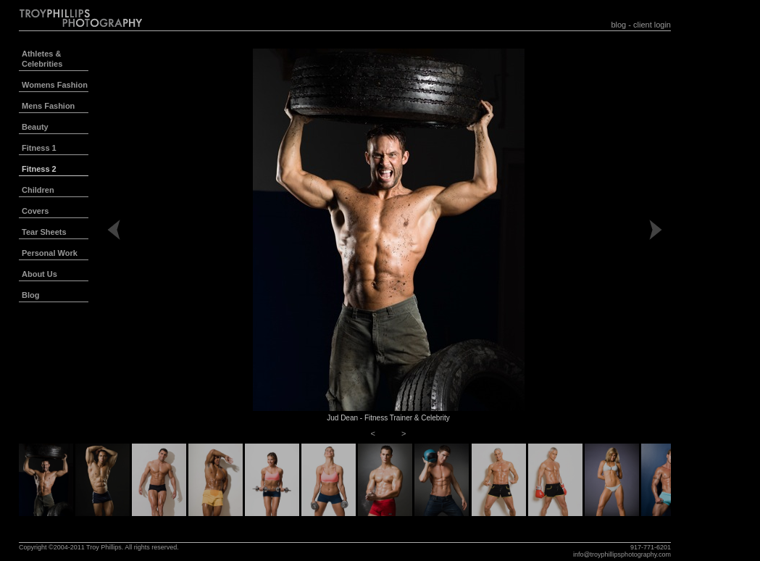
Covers (35, 211)
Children (38, 190)
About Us (39, 274)
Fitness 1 (39, 148)
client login (652, 24)
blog (618, 24)
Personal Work (50, 253)
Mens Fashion (48, 105)
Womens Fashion (55, 84)
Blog (30, 295)
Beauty (35, 126)
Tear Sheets (44, 232)
